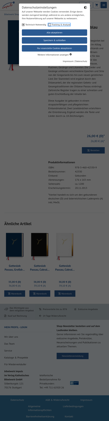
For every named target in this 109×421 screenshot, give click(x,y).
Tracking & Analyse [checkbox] (61, 24)
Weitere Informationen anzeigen (54, 54)
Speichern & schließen (54, 40)
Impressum (68, 61)
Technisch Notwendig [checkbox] (35, 24)
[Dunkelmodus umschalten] (85, 8)
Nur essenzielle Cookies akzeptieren (54, 48)
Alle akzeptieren (54, 32)
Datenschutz (81, 61)
